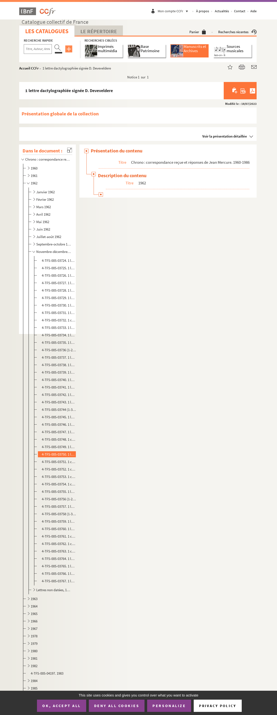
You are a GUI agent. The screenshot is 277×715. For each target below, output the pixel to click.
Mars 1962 (43, 207)
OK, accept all (61, 705)
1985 (34, 688)
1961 (34, 175)
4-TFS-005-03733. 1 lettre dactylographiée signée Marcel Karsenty (59, 327)
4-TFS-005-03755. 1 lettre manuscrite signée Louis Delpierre (59, 491)
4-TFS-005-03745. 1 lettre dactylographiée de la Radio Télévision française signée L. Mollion (59, 417)
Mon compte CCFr (174, 11)
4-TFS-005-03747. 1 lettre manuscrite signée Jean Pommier (59, 432)
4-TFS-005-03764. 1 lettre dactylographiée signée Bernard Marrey (59, 558)
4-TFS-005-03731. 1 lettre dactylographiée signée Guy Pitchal (59, 312)
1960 (34, 168)
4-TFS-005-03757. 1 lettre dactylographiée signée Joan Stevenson (59, 506)
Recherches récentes (237, 32)
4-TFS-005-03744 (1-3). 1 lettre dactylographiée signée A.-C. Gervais (59, 409)
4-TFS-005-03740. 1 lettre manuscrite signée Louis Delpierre (59, 379)
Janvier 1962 (45, 192)
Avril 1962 (43, 214)
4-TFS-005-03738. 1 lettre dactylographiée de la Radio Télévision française (59, 365)
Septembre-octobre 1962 (54, 244)
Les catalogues (46, 31)
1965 (34, 613)
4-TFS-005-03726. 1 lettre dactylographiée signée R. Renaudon (59, 275)
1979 (34, 643)
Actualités (222, 11)
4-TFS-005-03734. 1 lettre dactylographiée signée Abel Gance (59, 335)
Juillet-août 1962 (48, 236)
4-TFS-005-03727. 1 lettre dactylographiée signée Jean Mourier (59, 283)
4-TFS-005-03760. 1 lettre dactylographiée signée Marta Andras (59, 529)
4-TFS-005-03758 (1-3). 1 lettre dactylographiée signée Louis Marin (59, 514)
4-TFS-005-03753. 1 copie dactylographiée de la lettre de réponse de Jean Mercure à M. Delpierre (59, 476)
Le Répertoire (98, 31)
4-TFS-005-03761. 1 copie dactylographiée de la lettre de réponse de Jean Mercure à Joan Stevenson (59, 536)
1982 (34, 666)
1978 (34, 636)
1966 (34, 621)
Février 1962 (45, 199)
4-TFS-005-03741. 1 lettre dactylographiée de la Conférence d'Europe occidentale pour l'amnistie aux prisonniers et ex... (59, 387)
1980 (34, 651)
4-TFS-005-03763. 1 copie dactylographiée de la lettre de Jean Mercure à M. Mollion (59, 551)
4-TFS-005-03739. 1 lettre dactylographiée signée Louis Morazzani (59, 372)
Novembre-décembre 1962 (54, 251)
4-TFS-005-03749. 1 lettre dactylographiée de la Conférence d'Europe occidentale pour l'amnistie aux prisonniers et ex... (59, 447)
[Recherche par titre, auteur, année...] (38, 49)
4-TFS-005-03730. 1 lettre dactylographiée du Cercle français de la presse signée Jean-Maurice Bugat (59, 305)
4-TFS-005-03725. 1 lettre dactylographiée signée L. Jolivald (59, 268)
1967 (34, 628)
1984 (34, 680)
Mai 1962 (42, 222)
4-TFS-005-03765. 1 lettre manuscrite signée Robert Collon (59, 566)
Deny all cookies (116, 705)
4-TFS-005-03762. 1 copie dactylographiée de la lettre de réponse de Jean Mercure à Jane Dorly (59, 543)
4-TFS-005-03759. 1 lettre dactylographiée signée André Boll (59, 521)
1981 (34, 658)
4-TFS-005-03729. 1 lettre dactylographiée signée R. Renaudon (59, 297)
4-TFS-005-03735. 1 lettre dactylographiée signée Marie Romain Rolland (59, 342)
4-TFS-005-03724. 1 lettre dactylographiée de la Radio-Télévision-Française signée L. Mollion (59, 260)
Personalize (169, 705)
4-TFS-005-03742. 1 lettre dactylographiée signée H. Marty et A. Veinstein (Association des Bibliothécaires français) (59, 394)
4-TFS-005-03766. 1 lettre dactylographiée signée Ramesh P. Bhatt (59, 573)
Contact (239, 11)
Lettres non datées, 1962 (54, 590)
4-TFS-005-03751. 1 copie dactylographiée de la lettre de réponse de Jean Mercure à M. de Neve (59, 461)
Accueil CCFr (29, 68)
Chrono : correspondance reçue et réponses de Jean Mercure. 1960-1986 (47, 159)
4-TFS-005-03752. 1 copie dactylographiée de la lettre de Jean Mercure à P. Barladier (59, 469)
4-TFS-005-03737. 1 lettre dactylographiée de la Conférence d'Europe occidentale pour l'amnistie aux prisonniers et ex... (59, 357)
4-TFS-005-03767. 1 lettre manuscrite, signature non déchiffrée (59, 581)
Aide (253, 11)
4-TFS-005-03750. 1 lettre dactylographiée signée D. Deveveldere (59, 454)
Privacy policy (217, 705)
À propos (202, 11)
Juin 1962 (43, 229)
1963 (34, 598)
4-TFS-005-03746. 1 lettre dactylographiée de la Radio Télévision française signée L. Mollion (59, 424)
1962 (34, 183)
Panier (197, 32)
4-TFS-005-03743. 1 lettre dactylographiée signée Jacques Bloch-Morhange (59, 402)
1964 (34, 606)
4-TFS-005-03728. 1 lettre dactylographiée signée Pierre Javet (59, 290)
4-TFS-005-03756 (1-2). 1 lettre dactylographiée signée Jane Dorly (59, 499)
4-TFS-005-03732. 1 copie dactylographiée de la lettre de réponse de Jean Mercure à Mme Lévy (59, 320)
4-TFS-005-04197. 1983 (47, 673)
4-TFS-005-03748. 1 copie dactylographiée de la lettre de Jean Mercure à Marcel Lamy (59, 439)
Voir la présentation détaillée (224, 136)
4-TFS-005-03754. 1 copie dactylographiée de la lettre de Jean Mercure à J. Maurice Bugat (59, 484)
